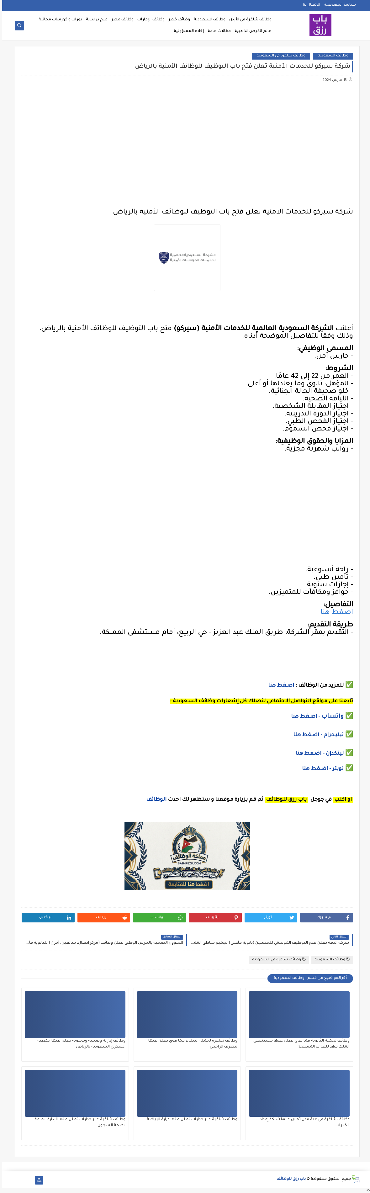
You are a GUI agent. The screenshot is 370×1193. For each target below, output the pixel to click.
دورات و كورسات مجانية (58, 20)
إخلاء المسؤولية (187, 31)
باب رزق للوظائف (289, 1179)
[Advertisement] (184, 139)
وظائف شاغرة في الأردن (248, 20)
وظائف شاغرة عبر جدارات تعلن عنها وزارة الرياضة (190, 1119)
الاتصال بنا (309, 5)
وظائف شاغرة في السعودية (278, 56)
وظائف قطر (177, 20)
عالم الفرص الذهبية (250, 31)
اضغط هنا (334, 613)
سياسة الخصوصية (338, 5)
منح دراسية (94, 20)
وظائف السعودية (207, 20)
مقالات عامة (217, 31)
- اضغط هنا (304, 717)
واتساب (331, 717)
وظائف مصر (120, 20)
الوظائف (153, 800)
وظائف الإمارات (148, 20)
